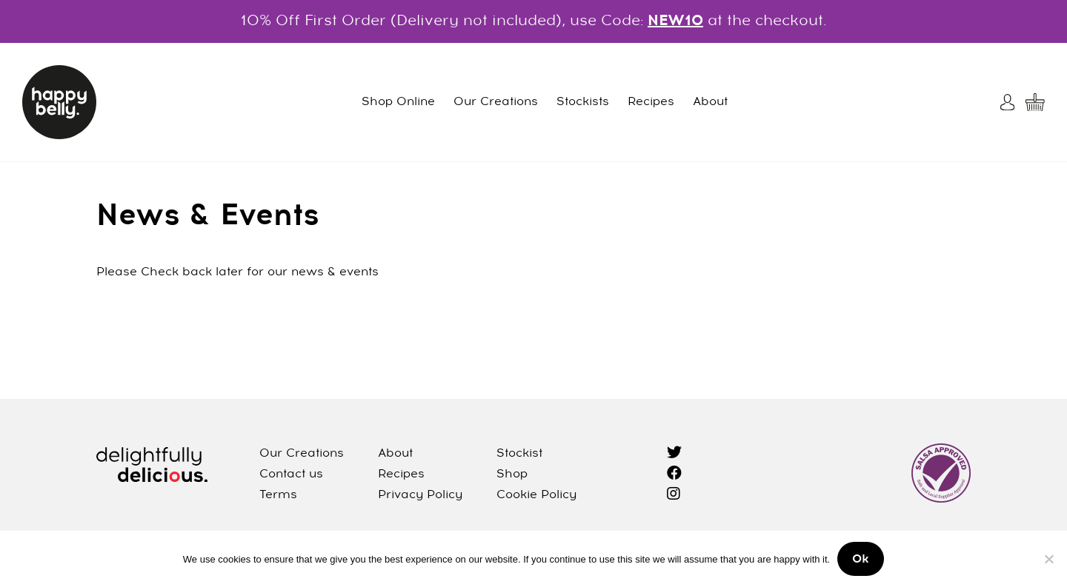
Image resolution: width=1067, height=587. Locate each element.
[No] (1048, 558)
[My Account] (1009, 102)
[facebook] (674, 474)
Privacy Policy (420, 495)
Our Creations (495, 102)
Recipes (651, 102)
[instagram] (673, 495)
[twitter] (674, 453)
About (710, 102)
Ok (860, 560)
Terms (278, 495)
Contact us (291, 474)
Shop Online (398, 102)
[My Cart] (1035, 102)
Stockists (582, 102)
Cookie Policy (536, 495)
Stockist (519, 454)
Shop (512, 474)
